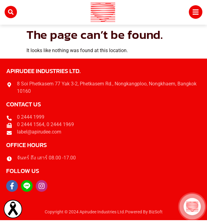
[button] (192, 206)
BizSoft (156, 212)
